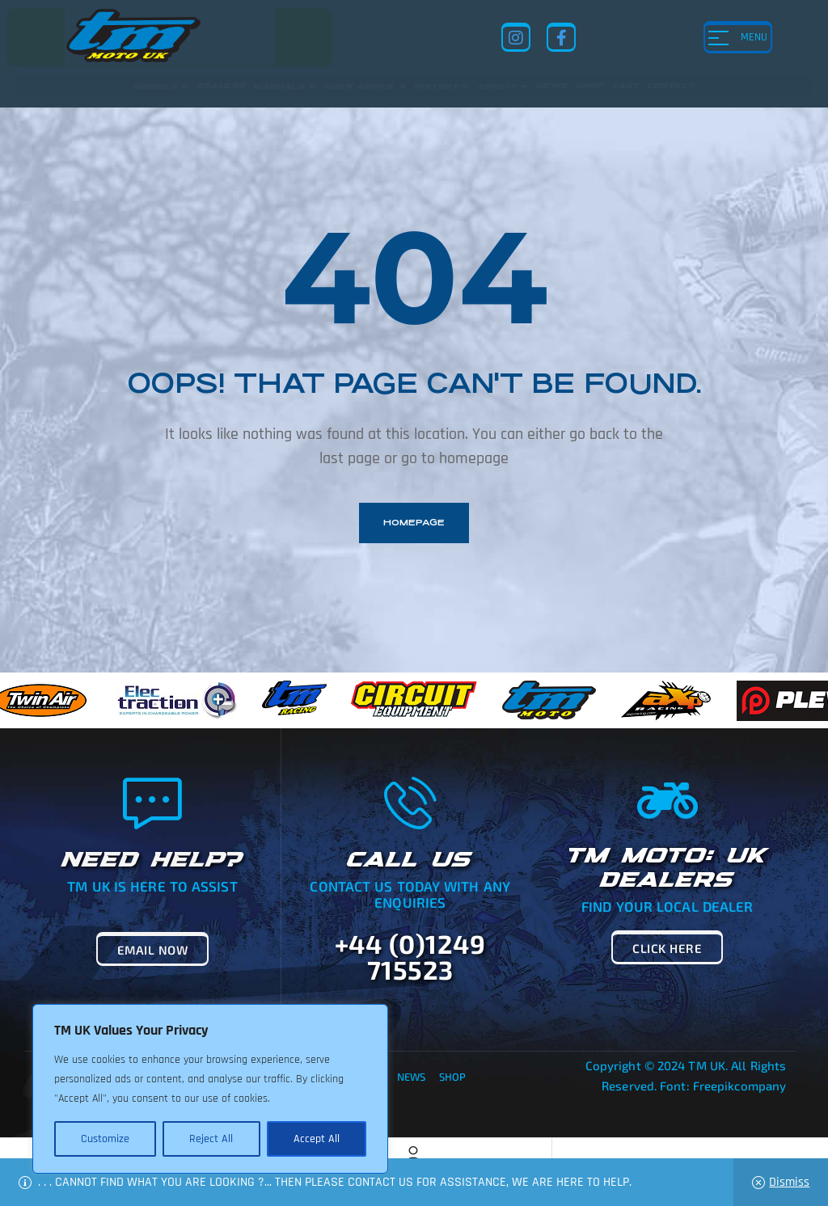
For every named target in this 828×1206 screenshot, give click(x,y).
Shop (452, 1076)
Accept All (317, 1139)
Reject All (211, 1139)
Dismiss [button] (789, 1182)
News (411, 1076)
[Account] (413, 1154)
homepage (414, 522)
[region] (210, 1089)
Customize (105, 1139)
